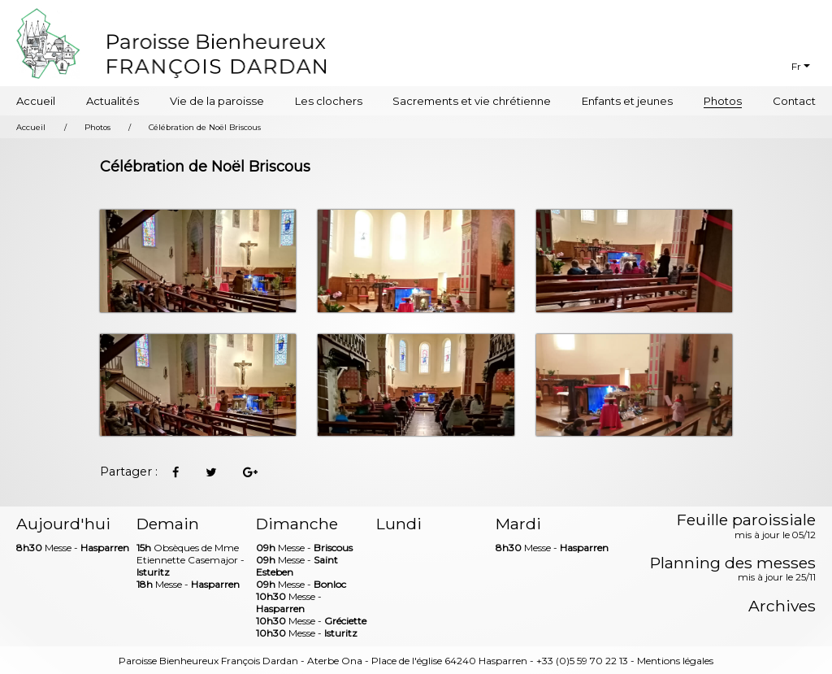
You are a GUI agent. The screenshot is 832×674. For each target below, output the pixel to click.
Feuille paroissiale (746, 527)
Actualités (112, 100)
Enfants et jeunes (627, 100)
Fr (796, 66)
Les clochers (328, 100)
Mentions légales (675, 660)
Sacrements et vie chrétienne (471, 100)
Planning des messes (733, 570)
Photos (723, 100)
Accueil (35, 100)
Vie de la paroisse (217, 100)
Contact (794, 100)
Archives (782, 606)
